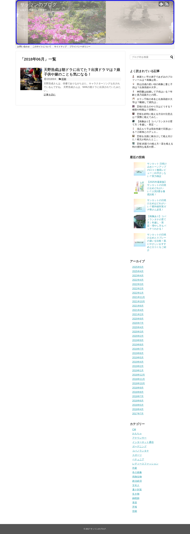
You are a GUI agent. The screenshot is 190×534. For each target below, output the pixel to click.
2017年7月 (138, 413)
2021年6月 (138, 306)
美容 (134, 502)
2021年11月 (138, 297)
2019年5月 (138, 357)
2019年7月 (138, 349)
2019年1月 (138, 370)
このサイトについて (42, 46)
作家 (134, 468)
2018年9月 (138, 387)
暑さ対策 (137, 489)
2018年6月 (138, 400)
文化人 (135, 485)
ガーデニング (139, 446)
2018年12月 (138, 375)
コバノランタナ (140, 451)
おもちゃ (137, 433)
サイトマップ (60, 46)
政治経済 (137, 481)
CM (134, 429)
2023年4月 (138, 275)
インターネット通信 (143, 442)
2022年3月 (138, 284)
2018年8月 (138, 392)
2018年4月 (138, 409)
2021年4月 (138, 310)
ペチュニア (138, 459)
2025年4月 (138, 271)
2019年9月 (138, 340)
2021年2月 (138, 314)
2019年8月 (138, 344)
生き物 (135, 494)
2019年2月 (138, 366)
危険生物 (137, 476)
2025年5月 (138, 267)
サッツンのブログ (38, 4)
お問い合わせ (23, 46)
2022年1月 (138, 293)
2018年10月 (138, 383)
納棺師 (135, 498)
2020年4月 (138, 327)
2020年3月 (138, 331)
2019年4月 (138, 362)
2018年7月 (138, 396)
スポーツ (137, 455)
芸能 (63, 79)
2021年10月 (138, 301)
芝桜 (134, 507)
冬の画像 (137, 472)
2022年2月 (138, 288)
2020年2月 (138, 336)
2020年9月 (138, 318)
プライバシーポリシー (80, 46)
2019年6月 (138, 353)
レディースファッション (145, 463)
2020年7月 (138, 323)
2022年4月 (138, 280)
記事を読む (50, 94)
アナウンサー (139, 438)
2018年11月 (138, 379)
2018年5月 (138, 405)
